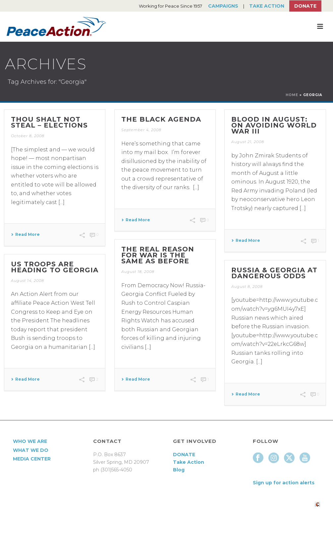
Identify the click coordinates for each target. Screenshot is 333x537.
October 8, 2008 (27, 136)
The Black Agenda (161, 119)
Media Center (32, 459)
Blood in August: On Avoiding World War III (274, 125)
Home (292, 95)
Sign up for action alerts (283, 483)
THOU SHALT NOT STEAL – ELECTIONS (49, 122)
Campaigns (223, 6)
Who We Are (30, 441)
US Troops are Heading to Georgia (54, 267)
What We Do (30, 450)
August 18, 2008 (137, 271)
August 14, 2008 (27, 280)
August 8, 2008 (247, 286)
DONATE (184, 454)
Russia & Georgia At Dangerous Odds (274, 273)
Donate (305, 6)
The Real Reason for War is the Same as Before (157, 255)
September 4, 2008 (141, 130)
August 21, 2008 (247, 141)
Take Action (266, 6)
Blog (179, 470)
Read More (25, 235)
